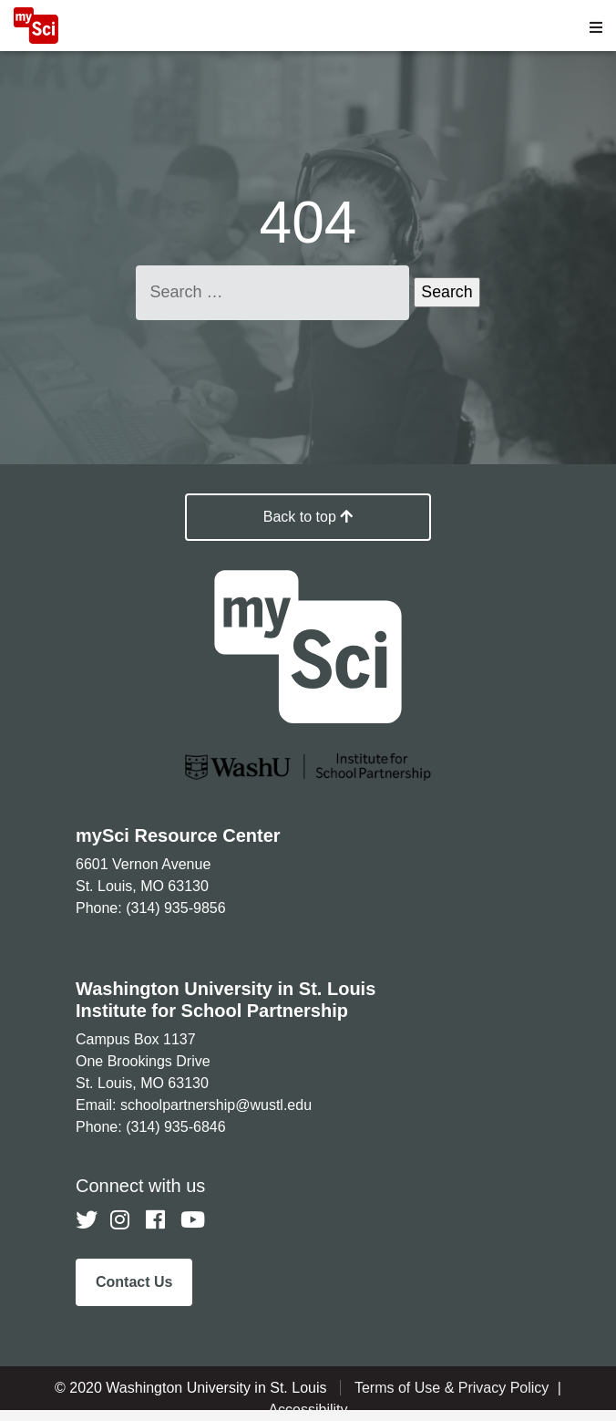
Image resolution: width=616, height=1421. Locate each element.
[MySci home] (36, 39)
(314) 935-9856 (175, 908)
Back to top (308, 516)
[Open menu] (596, 27)
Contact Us (134, 1282)
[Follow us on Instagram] (121, 1220)
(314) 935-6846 (175, 1127)
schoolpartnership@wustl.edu (216, 1105)
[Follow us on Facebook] (157, 1220)
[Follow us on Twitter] (87, 1220)
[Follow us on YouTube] (191, 1220)
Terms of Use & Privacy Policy (453, 1387)
